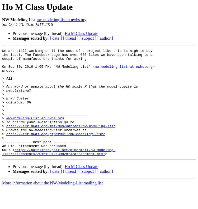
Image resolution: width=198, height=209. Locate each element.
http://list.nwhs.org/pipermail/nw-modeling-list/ (55, 151)
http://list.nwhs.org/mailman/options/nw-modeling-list (60, 141)
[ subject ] (87, 38)
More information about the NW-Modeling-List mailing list (52, 204)
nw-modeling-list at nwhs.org (62, 19)
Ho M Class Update (81, 33)
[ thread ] (70, 38)
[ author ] (105, 38)
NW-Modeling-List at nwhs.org (35, 132)
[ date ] (56, 38)
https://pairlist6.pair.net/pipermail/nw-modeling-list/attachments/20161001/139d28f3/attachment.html (58, 173)
